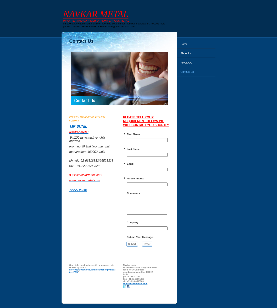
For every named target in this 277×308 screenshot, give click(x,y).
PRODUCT (187, 62)
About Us (186, 53)
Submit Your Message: (140, 237)
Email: (130, 163)
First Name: (134, 134)
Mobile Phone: (135, 178)
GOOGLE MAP (78, 190)
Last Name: (133, 149)
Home (184, 44)
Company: (133, 222)
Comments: (134, 193)
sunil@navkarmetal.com (135, 283)
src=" (72, 270)
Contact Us (187, 71)
